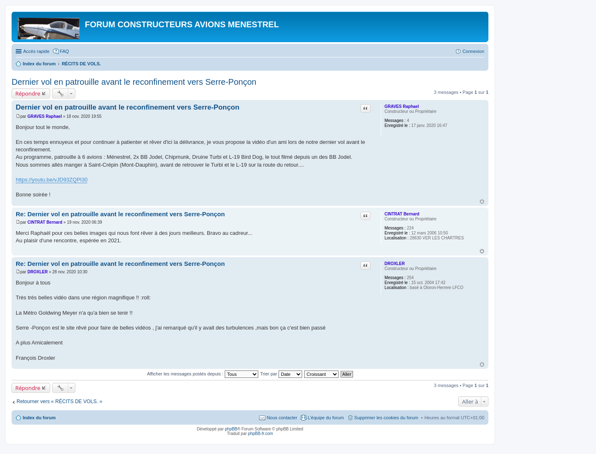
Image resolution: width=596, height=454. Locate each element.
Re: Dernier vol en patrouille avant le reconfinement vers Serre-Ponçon (120, 213)
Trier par (281, 373)
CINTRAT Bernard (402, 214)
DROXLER (395, 263)
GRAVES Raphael (402, 106)
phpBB (231, 429)
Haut (482, 201)
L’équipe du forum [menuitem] (326, 417)
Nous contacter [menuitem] (282, 417)
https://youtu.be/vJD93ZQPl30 (51, 180)
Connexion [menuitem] (473, 51)
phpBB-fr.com (260, 433)
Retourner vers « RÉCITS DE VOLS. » (59, 401)
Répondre (28, 93)
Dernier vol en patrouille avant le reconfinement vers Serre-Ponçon (134, 81)
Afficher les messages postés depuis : (202, 373)
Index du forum (39, 417)
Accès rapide (36, 51)
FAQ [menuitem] (64, 51)
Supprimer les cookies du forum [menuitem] (386, 417)
